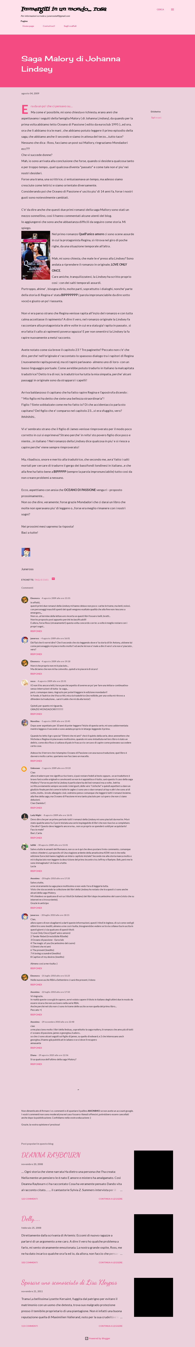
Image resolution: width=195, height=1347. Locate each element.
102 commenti (29, 1262)
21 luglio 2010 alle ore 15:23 (56, 975)
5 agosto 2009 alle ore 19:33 (56, 768)
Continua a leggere (110, 1198)
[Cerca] (160, 9)
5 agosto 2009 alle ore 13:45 (56, 721)
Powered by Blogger (97, 1338)
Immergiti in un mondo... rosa (63, 9)
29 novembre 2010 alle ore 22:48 (58, 1021)
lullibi (33, 845)
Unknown (35, 768)
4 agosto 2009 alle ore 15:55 (56, 598)
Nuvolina (34, 721)
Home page (26, 26)
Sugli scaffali (68, 26)
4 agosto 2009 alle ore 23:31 (52, 681)
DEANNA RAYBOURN (50, 1155)
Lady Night (35, 815)
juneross (34, 638)
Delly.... (30, 1219)
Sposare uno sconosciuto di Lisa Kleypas (69, 1282)
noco (32, 681)
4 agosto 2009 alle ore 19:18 (56, 661)
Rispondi (36, 631)
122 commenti (29, 1198)
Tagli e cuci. (156, 117)
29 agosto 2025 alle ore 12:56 (53, 1055)
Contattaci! (47, 26)
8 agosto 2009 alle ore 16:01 (58, 815)
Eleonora (35, 598)
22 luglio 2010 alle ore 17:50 (56, 992)
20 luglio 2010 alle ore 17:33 (56, 878)
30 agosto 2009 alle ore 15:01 (53, 845)
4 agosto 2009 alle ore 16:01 (55, 638)
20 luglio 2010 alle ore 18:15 (55, 915)
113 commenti (29, 1326)
